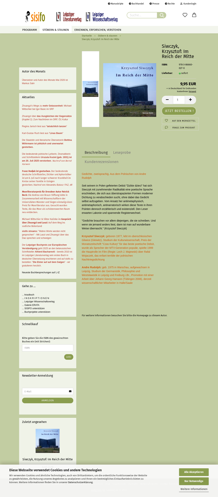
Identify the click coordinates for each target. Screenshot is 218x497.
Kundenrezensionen (102, 161)
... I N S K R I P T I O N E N (35, 298)
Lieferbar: (167, 73)
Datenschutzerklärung (80, 482)
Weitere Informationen (194, 489)
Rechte (170, 3)
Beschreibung (96, 152)
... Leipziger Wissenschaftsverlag (38, 301)
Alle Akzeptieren (194, 472)
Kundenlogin (188, 3)
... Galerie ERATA (31, 305)
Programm (29, 29)
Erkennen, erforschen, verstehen (97, 29)
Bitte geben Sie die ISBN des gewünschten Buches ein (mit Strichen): (45, 340)
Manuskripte (115, 3)
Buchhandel (136, 3)
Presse (154, 3)
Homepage (142, 315)
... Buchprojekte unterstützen (36, 312)
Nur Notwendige (193, 481)
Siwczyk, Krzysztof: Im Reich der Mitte (47, 459)
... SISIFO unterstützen (33, 308)
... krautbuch (28, 294)
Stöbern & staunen (55, 29)
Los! (68, 357)
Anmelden (48, 400)
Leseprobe (122, 152)
